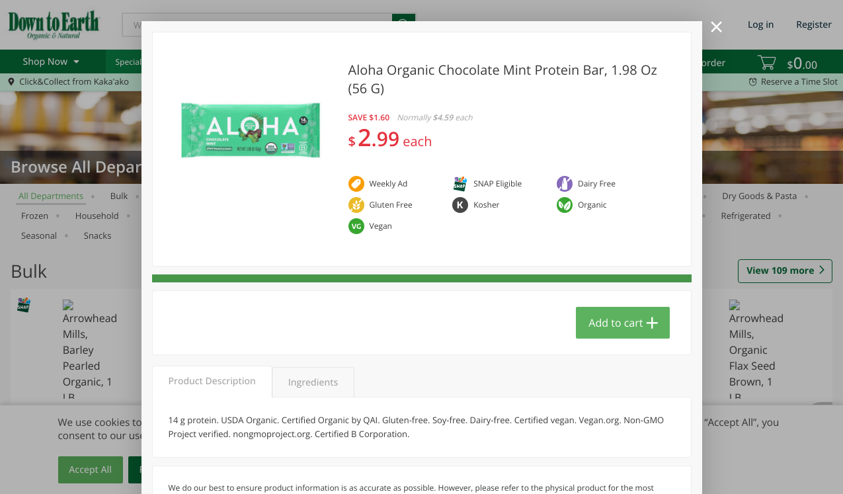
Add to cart (615, 322)
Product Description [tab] (212, 381)
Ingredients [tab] (313, 382)
